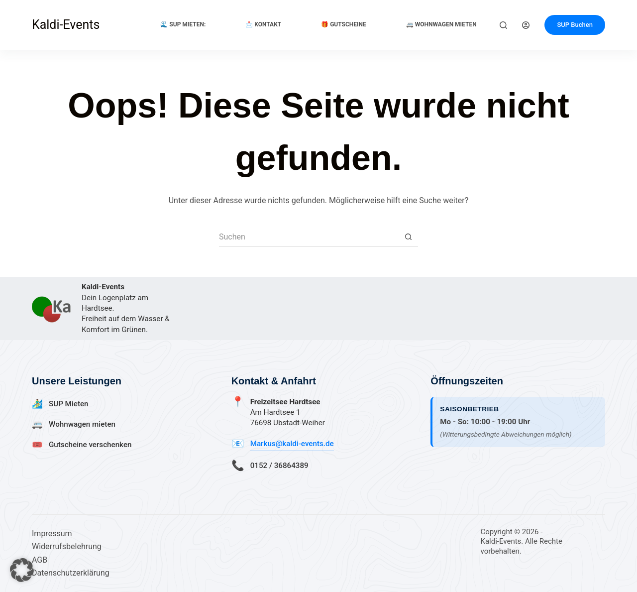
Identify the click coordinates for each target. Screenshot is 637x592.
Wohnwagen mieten (82, 424)
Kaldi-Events (66, 24)
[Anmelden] (526, 25)
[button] (22, 570)
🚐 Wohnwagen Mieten (441, 24)
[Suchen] (503, 25)
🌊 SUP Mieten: (183, 24)
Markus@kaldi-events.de (292, 443)
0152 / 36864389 (279, 465)
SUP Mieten (69, 403)
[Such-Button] (408, 237)
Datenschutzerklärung (70, 573)
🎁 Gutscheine (343, 24)
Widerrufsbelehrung (67, 546)
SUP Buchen (575, 24)
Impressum (52, 533)
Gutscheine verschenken (90, 444)
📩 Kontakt (263, 24)
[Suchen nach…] (308, 237)
